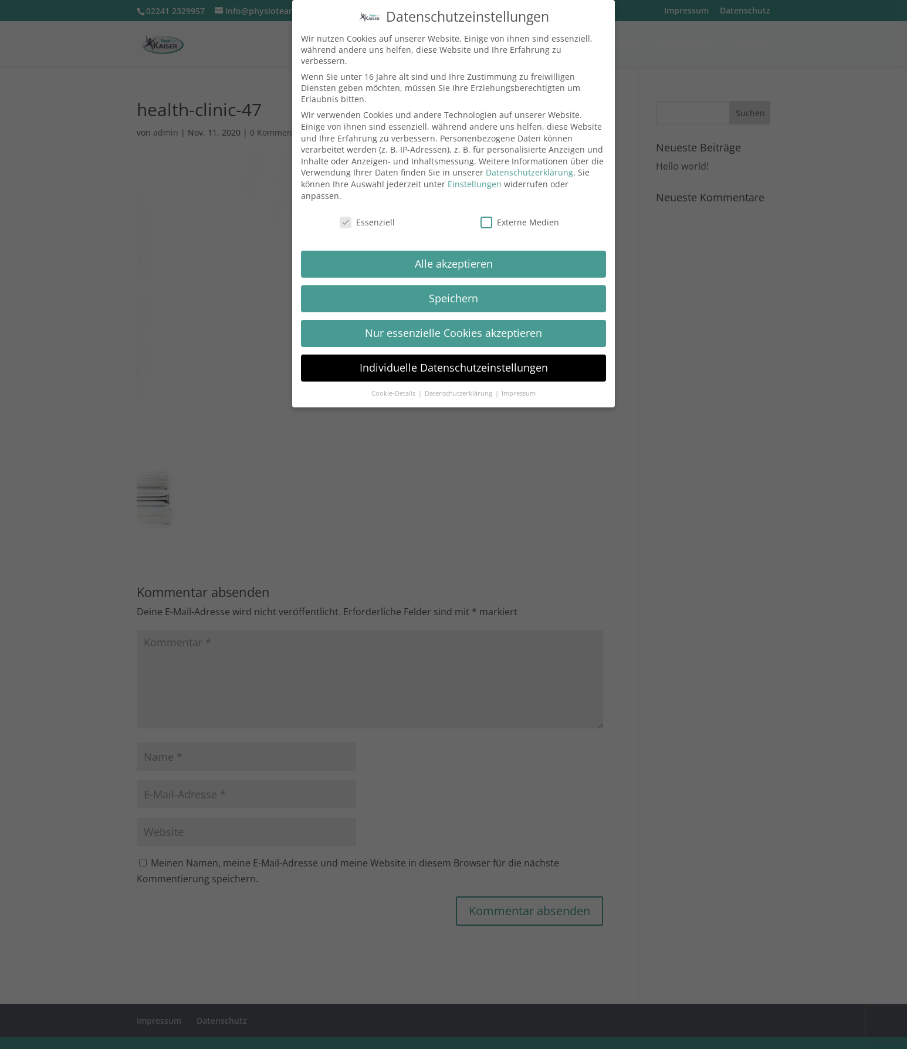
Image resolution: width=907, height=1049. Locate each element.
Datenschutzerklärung (529, 172)
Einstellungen (475, 184)
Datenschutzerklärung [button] (459, 393)
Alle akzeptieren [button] (454, 264)
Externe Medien (519, 222)
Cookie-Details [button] (394, 393)
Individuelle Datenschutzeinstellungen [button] (454, 367)
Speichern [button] (453, 298)
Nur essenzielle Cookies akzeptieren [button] (453, 333)
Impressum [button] (519, 393)
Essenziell (367, 222)
